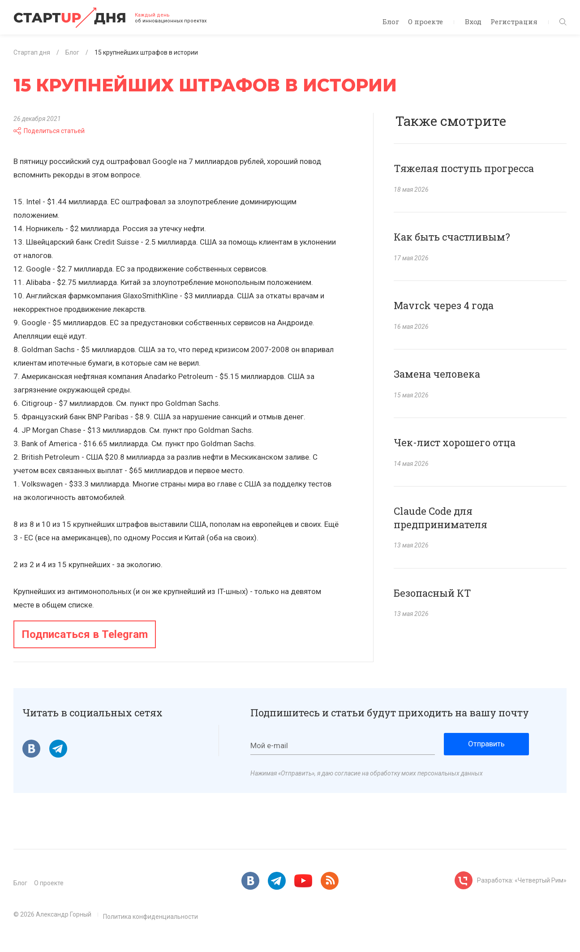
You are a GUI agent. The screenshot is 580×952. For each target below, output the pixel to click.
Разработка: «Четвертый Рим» (522, 880)
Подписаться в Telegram (84, 634)
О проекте (425, 21)
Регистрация (513, 21)
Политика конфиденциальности (150, 916)
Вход (473, 21)
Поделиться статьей (49, 130)
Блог (390, 21)
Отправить (486, 743)
